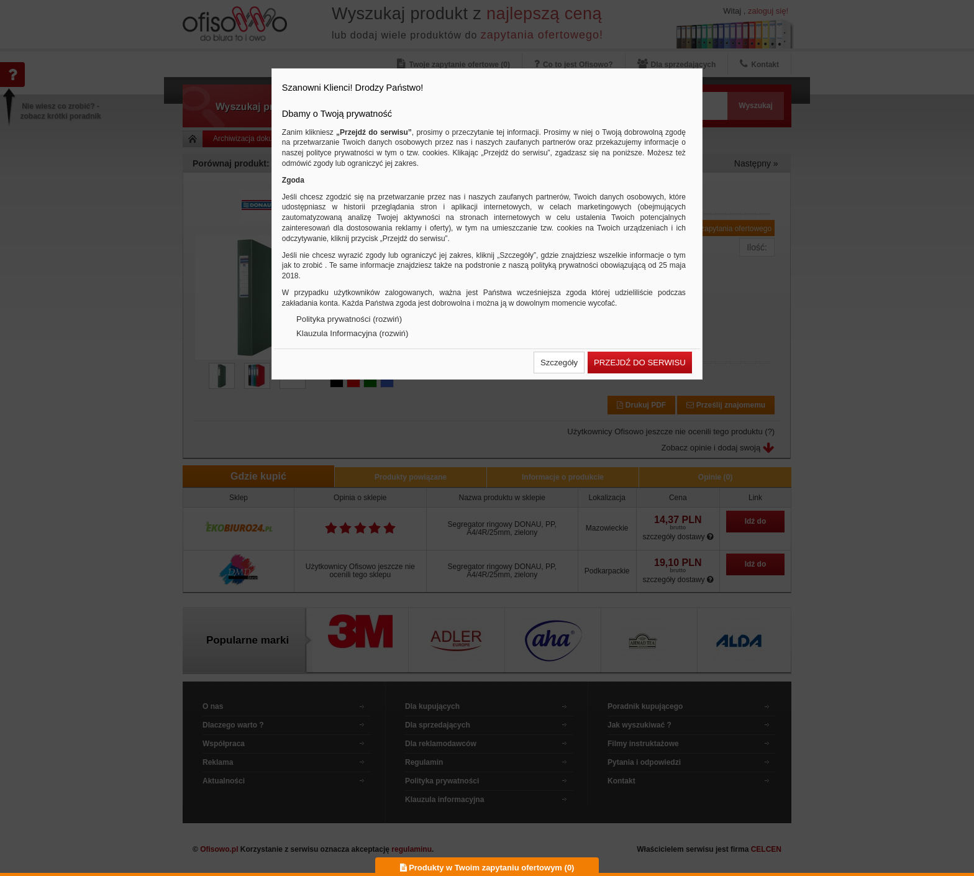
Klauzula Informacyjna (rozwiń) (352, 333)
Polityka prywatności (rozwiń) (349, 319)
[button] (559, 362)
